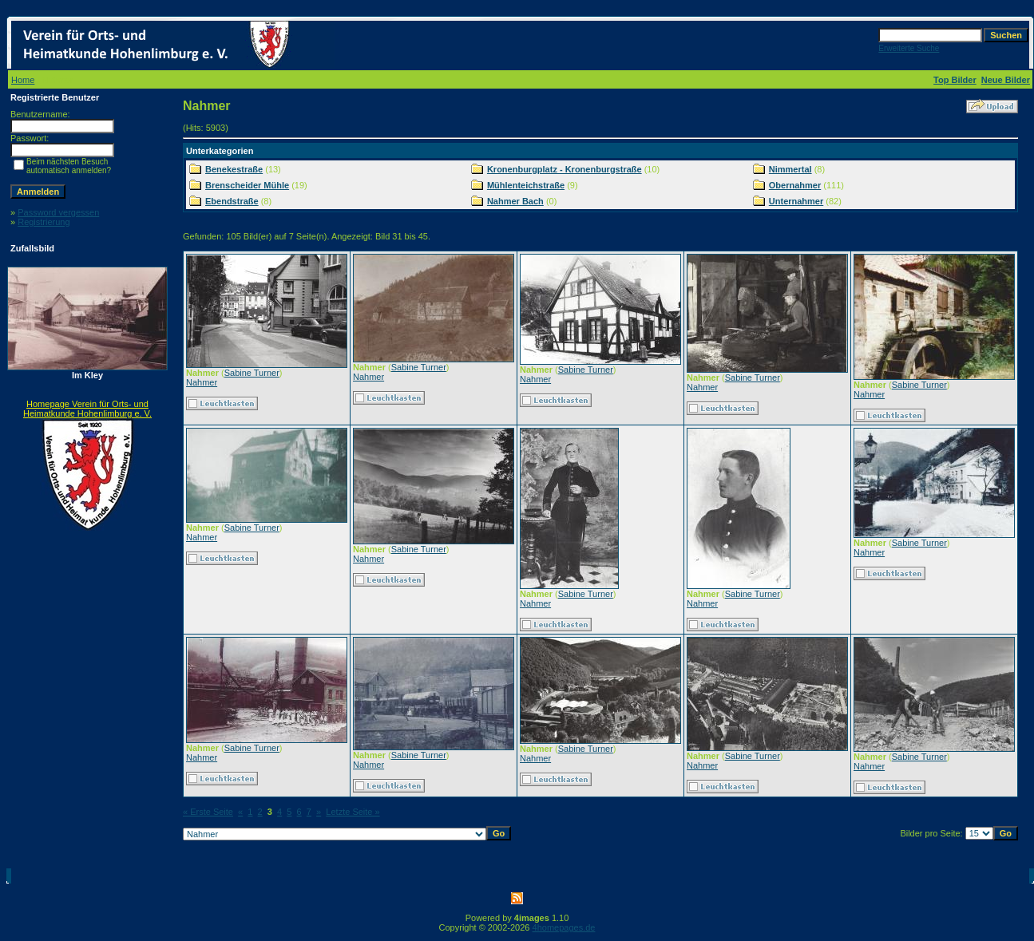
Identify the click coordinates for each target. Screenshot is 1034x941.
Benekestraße (234, 169)
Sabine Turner (251, 373)
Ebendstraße (232, 201)
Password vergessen (58, 212)
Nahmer (201, 382)
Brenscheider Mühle (247, 185)
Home (22, 80)
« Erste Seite (208, 811)
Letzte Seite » (352, 811)
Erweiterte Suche (908, 48)
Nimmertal (790, 169)
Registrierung (43, 222)
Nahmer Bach (515, 201)
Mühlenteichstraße (526, 185)
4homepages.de (564, 927)
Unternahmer (796, 201)
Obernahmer (795, 185)
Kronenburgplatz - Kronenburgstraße (564, 169)
